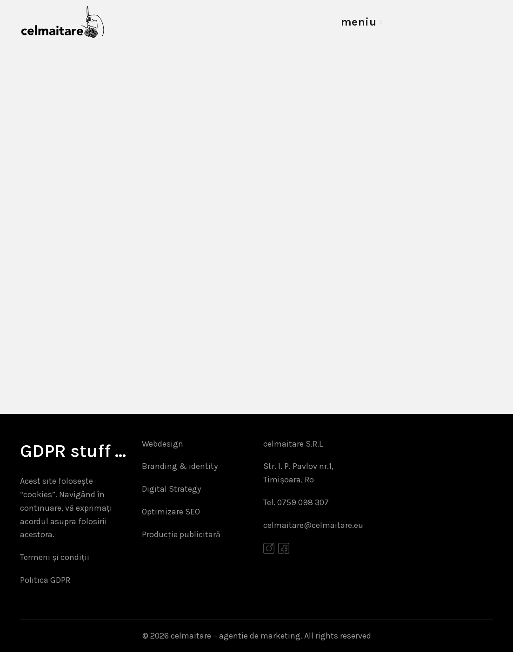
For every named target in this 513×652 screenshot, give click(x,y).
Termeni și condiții (54, 557)
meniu (359, 21)
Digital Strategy (171, 489)
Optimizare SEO (171, 512)
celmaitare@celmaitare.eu (313, 525)
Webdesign (162, 444)
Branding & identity (180, 466)
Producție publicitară (181, 534)
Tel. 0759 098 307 (296, 502)
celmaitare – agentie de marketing (235, 636)
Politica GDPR (45, 580)
